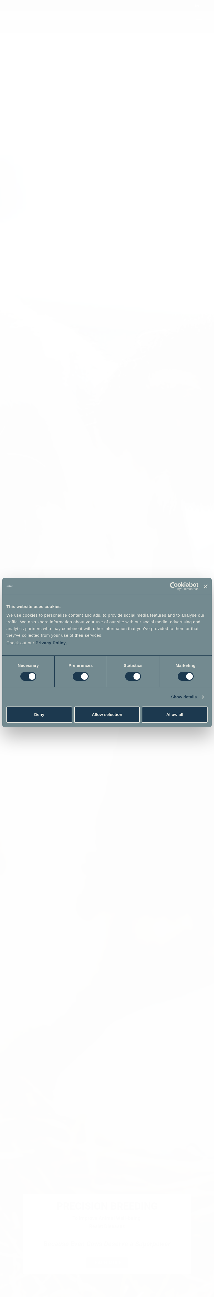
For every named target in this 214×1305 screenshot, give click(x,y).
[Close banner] (206, 586)
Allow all (174, 714)
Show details (184, 696)
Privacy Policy (51, 642)
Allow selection (107, 714)
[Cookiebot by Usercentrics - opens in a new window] (174, 586)
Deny (39, 714)
